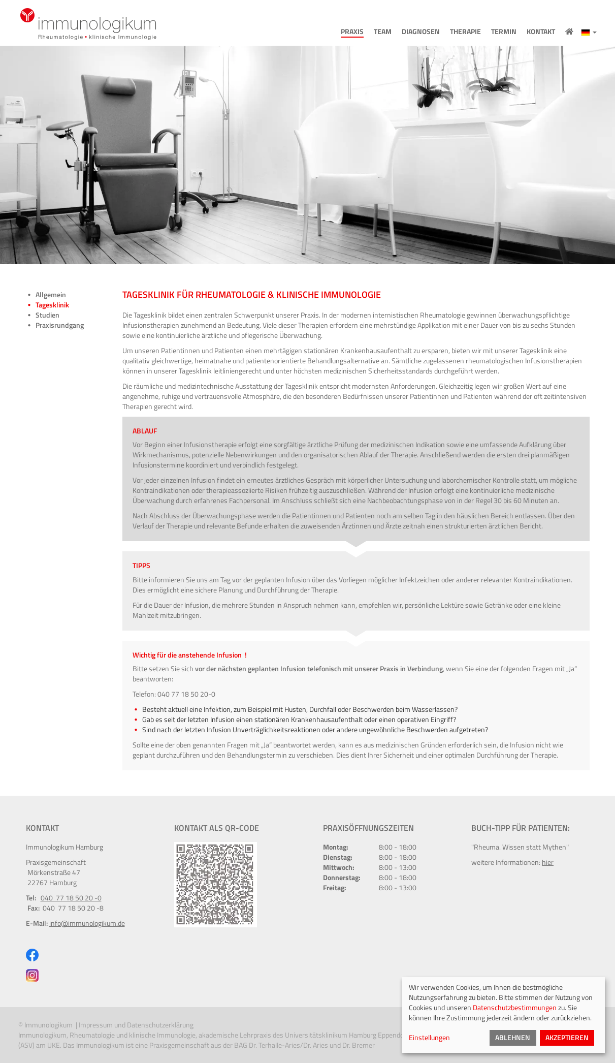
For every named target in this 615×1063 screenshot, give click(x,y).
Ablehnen (512, 1037)
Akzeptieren (567, 1037)
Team (383, 31)
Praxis (352, 31)
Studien (47, 315)
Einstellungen (429, 1038)
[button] (589, 32)
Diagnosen (421, 31)
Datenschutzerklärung (161, 1024)
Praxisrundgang (60, 325)
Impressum (96, 1024)
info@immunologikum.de (87, 923)
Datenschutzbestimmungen (515, 1007)
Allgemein (51, 295)
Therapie (465, 31)
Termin (503, 31)
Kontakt (541, 31)
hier (548, 862)
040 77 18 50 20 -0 (71, 897)
